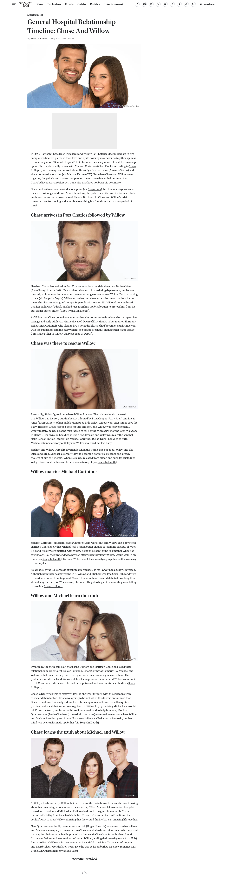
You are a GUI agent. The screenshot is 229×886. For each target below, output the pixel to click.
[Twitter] (158, 4)
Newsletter (207, 4)
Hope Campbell (38, 38)
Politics (95, 4)
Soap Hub (118, 574)
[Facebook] (137, 4)
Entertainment (113, 4)
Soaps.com (94, 189)
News (40, 4)
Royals (69, 4)
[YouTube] (144, 4)
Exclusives (54, 4)
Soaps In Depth (53, 298)
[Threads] (186, 4)
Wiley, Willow (99, 422)
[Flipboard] (165, 4)
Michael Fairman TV (79, 174)
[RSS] (193, 4)
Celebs (81, 4)
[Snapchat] (179, 4)
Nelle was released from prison (89, 458)
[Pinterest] (172, 4)
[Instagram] (151, 4)
